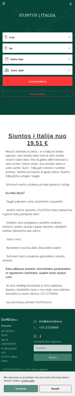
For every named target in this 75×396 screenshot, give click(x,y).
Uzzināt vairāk (27, 380)
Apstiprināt (21, 388)
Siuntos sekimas (37, 94)
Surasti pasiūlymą (37, 81)
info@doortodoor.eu (50, 328)
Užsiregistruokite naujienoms (47, 348)
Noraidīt (55, 388)
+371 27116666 (49, 334)
